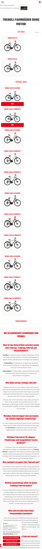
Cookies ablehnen (11, 544)
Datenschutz (24, 529)
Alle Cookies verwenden (11, 537)
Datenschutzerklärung (8, 534)
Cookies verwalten (11, 541)
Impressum (24, 531)
